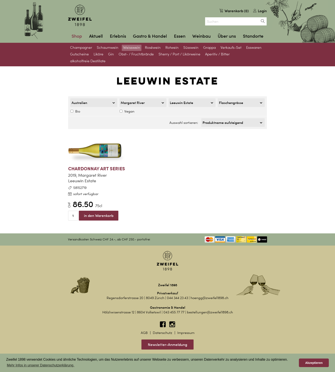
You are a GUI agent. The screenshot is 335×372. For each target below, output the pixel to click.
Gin (111, 54)
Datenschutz (162, 331)
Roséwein (153, 47)
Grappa (209, 47)
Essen (179, 36)
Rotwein (172, 47)
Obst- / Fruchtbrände (136, 54)
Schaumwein (107, 47)
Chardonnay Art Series (96, 167)
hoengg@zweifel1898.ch (209, 297)
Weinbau (201, 36)
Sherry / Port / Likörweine (179, 54)
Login (260, 11)
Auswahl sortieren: (183, 122)
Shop (77, 36)
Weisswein (131, 47)
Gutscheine (79, 54)
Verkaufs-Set (230, 47)
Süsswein (190, 47)
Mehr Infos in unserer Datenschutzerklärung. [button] (40, 365)
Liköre (98, 54)
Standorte (253, 36)
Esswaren (254, 47)
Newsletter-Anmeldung (167, 343)
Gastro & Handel (150, 36)
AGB (144, 331)
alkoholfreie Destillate (88, 61)
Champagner (81, 47)
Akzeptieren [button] (314, 363)
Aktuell (96, 36)
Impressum (185, 331)
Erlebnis (118, 36)
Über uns (227, 36)
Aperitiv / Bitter (217, 54)
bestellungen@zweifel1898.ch (210, 311)
